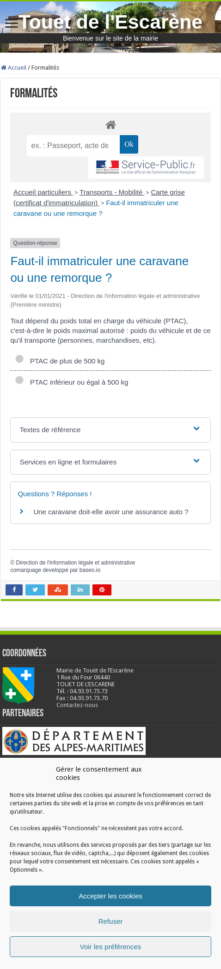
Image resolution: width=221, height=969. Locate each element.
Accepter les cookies (110, 896)
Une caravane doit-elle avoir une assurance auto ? (110, 512)
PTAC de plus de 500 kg (59, 361)
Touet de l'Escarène (110, 22)
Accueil (13, 67)
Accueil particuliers (43, 192)
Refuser (110, 921)
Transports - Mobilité (112, 192)
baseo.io (90, 570)
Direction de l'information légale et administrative (75, 562)
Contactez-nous (77, 704)
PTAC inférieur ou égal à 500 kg (71, 382)
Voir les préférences (110, 947)
